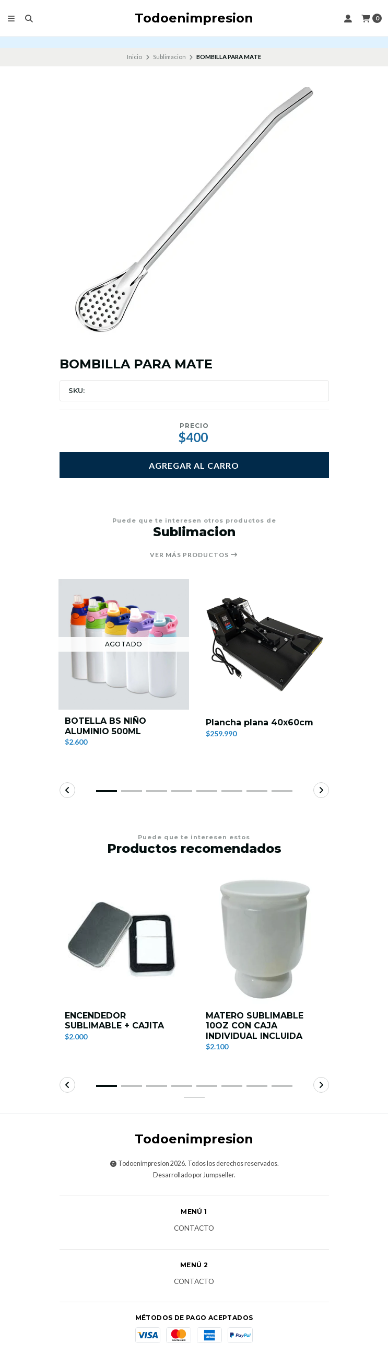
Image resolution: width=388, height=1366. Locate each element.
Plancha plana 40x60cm (259, 722)
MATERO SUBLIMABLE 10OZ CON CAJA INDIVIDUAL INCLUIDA (254, 1025)
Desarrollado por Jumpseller (193, 1175)
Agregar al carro (194, 465)
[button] (106, 791)
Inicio (134, 56)
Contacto (194, 1228)
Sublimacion (169, 56)
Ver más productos (194, 555)
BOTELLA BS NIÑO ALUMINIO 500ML (105, 726)
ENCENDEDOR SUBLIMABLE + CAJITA (114, 1021)
